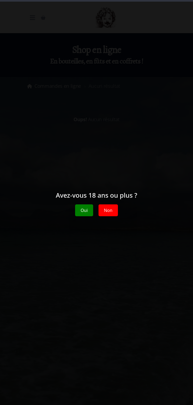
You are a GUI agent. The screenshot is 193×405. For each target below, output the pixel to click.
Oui (84, 210)
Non (108, 210)
